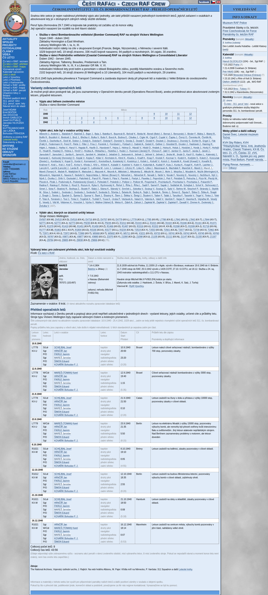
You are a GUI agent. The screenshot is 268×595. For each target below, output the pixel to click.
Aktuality (9, 39)
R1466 (110, 226)
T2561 (167, 230)
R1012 (123, 223)
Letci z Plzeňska (11, 79)
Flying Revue (230, 164)
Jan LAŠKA (9, 130)
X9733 (157, 233)
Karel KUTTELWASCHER (13, 126)
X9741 (171, 233)
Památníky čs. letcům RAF (238, 34)
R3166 (93, 230)
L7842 (192, 219)
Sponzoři (9, 155)
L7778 (133, 219)
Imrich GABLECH (12, 117)
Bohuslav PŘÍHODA (13, 133)
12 (190, 114)
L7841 (177, 219)
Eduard (61, 361)
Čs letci (8, 57)
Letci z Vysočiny (11, 77)
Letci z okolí (9, 74)
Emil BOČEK (10, 112)
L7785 (148, 219)
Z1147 (184, 237)
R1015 (138, 223)
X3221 (142, 233)
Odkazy (8, 152)
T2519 (137, 230)
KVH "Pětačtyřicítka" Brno (235, 144)
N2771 (42, 223)
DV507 (42, 219)
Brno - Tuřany (240, 89)
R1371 (213, 223)
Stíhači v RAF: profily (14, 85)
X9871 (65, 237)
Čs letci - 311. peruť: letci (236, 104)
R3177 (108, 230)
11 (178, 114)
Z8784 (50, 240)
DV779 (119, 219)
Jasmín (62, 354)
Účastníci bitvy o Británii (11, 94)
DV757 (103, 219)
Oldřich (231, 82)
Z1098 (139, 237)
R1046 (183, 223)
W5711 (126, 233)
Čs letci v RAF (46, 253)
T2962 (211, 230)
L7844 (206, 219)
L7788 (163, 219)
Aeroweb (244, 164)
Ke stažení (10, 149)
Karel (66, 373)
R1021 (153, 223)
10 (166, 114)
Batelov (91, 269)
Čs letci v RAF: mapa (14, 66)
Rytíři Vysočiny (136, 286)
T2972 (66, 233)
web (225, 49)
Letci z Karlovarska (13, 82)
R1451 (80, 226)
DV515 (58, 219)
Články (7, 51)
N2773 (72, 223)
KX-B (256, 149)
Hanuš (232, 61)
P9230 (87, 223)
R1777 (42, 230)
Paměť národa (254, 159)
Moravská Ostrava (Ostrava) (247, 75)
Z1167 (213, 237)
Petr (228, 72)
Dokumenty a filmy (13, 142)
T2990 (81, 233)
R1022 (168, 223)
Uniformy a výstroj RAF (15, 137)
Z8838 (80, 240)
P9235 (108, 223)
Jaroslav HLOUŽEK (13, 123)
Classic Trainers (242, 149)
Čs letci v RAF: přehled (15, 64)
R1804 (78, 230)
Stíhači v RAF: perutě (14, 90)
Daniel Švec (230, 134)
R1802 (57, 230)
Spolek (7, 42)
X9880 (95, 237)
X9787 (50, 237)
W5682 (111, 233)
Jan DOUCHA (10, 115)
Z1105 (154, 237)
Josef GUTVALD (12, 120)
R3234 (123, 230)
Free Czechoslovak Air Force (240, 31)
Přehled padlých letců (14, 98)
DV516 (73, 219)
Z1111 (169, 237)
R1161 (198, 223)
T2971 (46, 233)
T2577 (181, 230)
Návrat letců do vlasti (14, 106)
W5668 (96, 233)
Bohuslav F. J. (66, 364)
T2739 (196, 230)
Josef (62, 347)
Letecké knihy (10, 139)
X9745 (201, 233)
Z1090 (124, 237)
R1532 (155, 226)
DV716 (88, 219)
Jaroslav (62, 358)
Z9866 (94, 240)
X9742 (186, 233)
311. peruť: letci (11, 101)
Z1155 (199, 237)
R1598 (176, 226)
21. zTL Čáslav (237, 152)
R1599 (191, 226)
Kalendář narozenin (13, 72)
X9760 (216, 233)
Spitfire (8, 145)
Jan (60, 351)
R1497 (125, 226)
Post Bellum (238, 159)
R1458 (95, 226)
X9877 (80, 237)
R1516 (140, 226)
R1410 (65, 226)
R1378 (50, 226)
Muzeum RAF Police (235, 22)
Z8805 (65, 240)
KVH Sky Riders (232, 142)
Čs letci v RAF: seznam (15, 61)
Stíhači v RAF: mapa (14, 87)
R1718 (206, 226)
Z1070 (110, 237)
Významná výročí (12, 69)
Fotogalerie (11, 48)
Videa (6, 54)
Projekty (9, 45)
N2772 (57, 223)
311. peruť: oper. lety (14, 103)
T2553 (152, 230)
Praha (236, 64)
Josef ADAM (9, 109)
